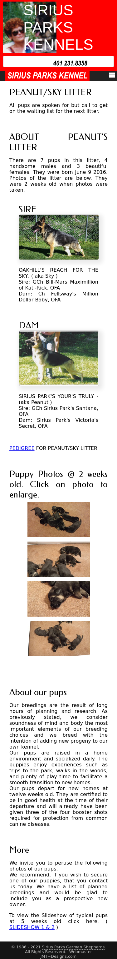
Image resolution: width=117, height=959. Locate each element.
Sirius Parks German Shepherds (73, 947)
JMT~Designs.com (59, 956)
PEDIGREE (22, 448)
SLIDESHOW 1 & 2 (32, 927)
